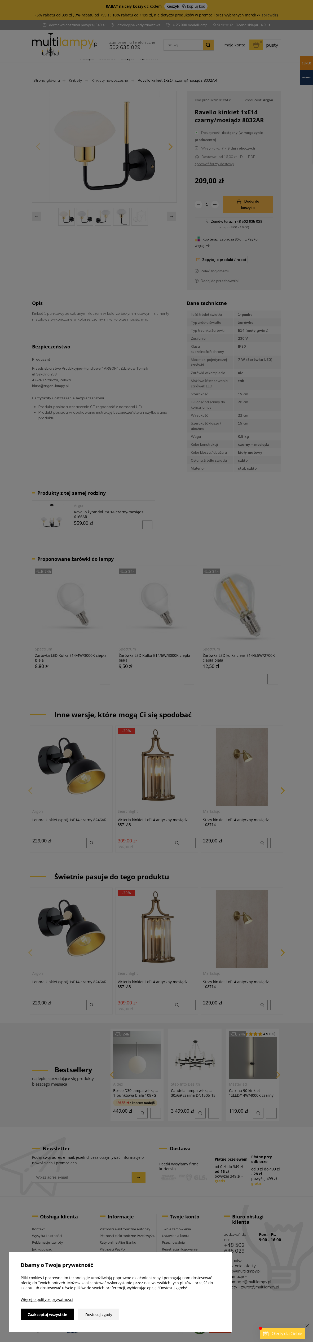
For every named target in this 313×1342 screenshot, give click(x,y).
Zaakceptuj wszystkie (47, 1314)
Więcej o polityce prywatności (47, 1299)
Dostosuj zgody (98, 1314)
